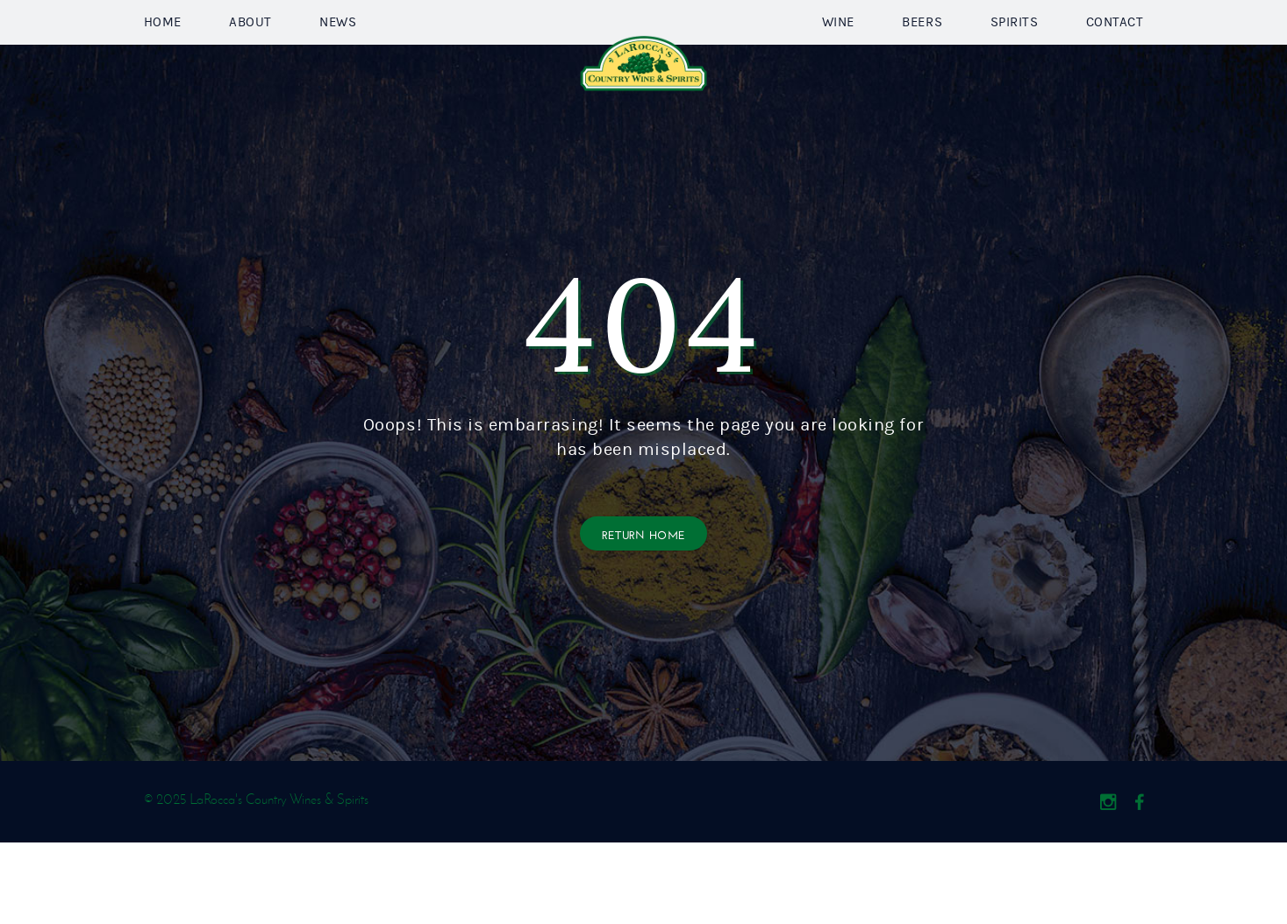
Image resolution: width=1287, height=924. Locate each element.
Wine (838, 62)
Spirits (1014, 62)
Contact (1115, 62)
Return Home (644, 615)
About (250, 62)
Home (163, 62)
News (337, 62)
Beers (922, 62)
